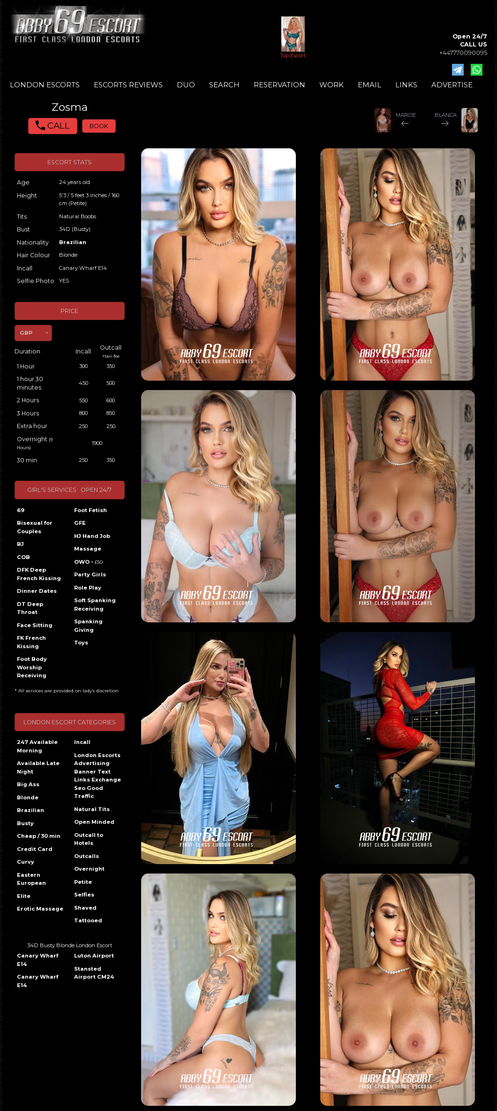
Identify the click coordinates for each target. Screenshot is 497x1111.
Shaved (85, 907)
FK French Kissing (31, 642)
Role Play (87, 587)
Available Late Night (38, 767)
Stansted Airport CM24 (94, 973)
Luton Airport (94, 955)
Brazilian (72, 242)
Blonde (27, 797)
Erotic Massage (40, 908)
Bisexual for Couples (35, 527)
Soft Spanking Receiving (95, 604)
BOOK (99, 126)
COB (23, 557)
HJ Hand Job (92, 536)
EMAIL (369, 84)
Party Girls (90, 574)
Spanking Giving (88, 625)
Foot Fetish (90, 510)
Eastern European (31, 879)
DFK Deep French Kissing (39, 574)
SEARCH (224, 84)
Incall (82, 742)
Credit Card (35, 849)
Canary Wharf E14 (37, 959)
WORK (331, 84)
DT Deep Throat (30, 608)
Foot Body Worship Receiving (32, 667)
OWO (88, 562)
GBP (26, 332)
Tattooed (88, 920)
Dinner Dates (37, 591)
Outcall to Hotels (88, 839)
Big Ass (28, 784)
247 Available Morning (37, 746)
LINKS (406, 84)
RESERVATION (279, 84)
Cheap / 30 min (38, 836)
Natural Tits (92, 809)
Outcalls (86, 856)
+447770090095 (463, 52)
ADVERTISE (452, 84)
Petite (83, 882)
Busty (25, 823)
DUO (186, 84)
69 (20, 510)
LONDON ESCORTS (45, 84)
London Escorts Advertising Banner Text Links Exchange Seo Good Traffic (97, 776)
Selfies (84, 894)
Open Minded (94, 822)
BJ (20, 544)
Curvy (25, 861)
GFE (80, 523)
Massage (87, 548)
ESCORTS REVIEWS (128, 84)
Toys (81, 642)
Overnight (89, 869)
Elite (23, 896)
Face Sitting (35, 625)
